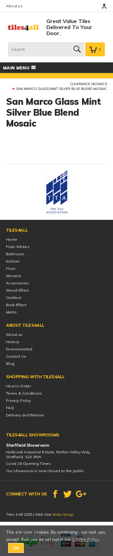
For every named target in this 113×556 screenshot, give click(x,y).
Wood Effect (17, 290)
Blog (10, 363)
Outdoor (13, 297)
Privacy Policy (18, 400)
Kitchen (13, 261)
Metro (11, 312)
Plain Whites (18, 246)
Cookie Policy (85, 539)
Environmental (19, 349)
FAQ (10, 407)
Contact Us (16, 356)
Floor (11, 268)
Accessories (17, 283)
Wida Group (63, 514)
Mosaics (13, 275)
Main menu (19, 68)
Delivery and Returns (25, 415)
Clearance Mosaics (88, 84)
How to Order (18, 386)
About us (14, 6)
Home (11, 239)
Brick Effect (16, 305)
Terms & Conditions (24, 393)
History (12, 341)
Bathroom (15, 254)
